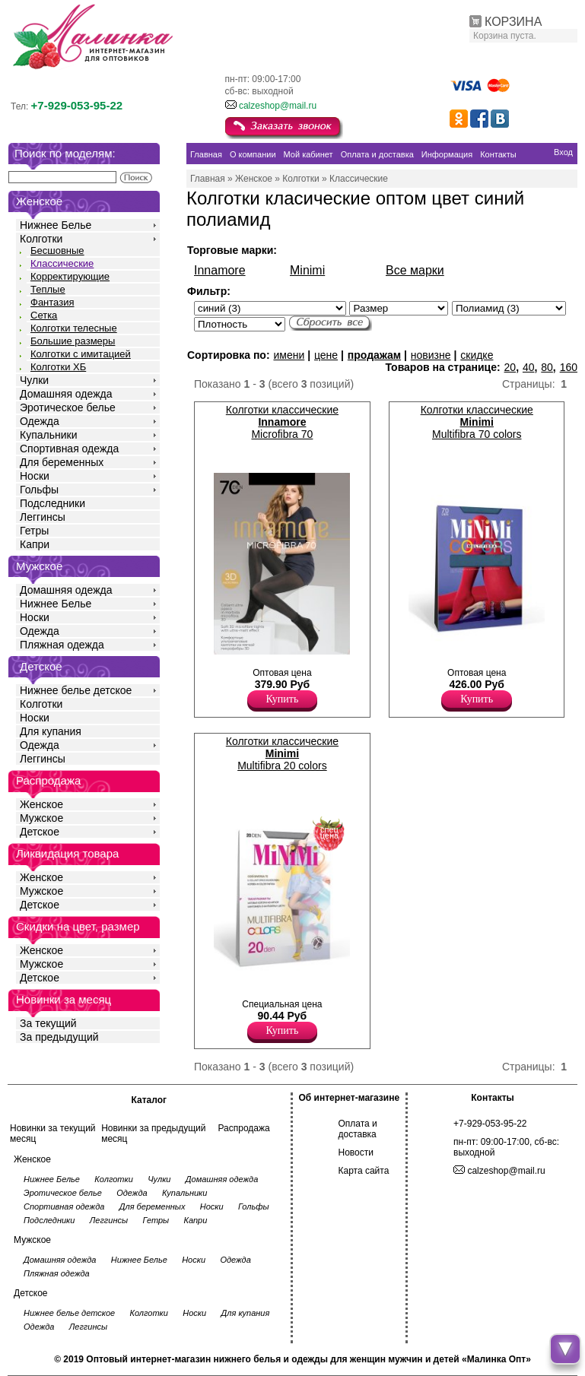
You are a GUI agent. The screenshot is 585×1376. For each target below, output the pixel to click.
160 (568, 367)
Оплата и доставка (358, 1129)
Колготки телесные (73, 328)
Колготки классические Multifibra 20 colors (282, 753)
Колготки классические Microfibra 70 (282, 422)
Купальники (48, 435)
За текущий (48, 1023)
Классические (62, 263)
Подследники (52, 503)
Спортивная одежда (69, 448)
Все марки (415, 270)
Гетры (34, 531)
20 (510, 367)
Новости (356, 1152)
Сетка (43, 315)
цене (326, 355)
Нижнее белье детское (76, 690)
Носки (34, 476)
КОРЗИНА (513, 21)
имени (288, 355)
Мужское (41, 818)
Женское (41, 804)
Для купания (50, 731)
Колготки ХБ (58, 367)
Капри (34, 544)
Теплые (47, 289)
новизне (431, 355)
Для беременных (61, 462)
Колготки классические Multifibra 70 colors (477, 422)
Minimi (307, 270)
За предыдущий (59, 1037)
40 (529, 367)
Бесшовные (57, 250)
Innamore (220, 270)
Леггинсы (42, 517)
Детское (41, 666)
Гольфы (39, 490)
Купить (282, 699)
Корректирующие (70, 276)
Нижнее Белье (55, 225)
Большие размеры (72, 341)
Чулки (34, 380)
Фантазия (52, 302)
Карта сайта (364, 1170)
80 (547, 367)
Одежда (39, 421)
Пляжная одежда (62, 645)
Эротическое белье (68, 407)
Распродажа (243, 1128)
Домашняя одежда (66, 394)
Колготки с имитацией (80, 354)
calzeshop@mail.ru (277, 105)
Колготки (41, 239)
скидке (476, 355)
